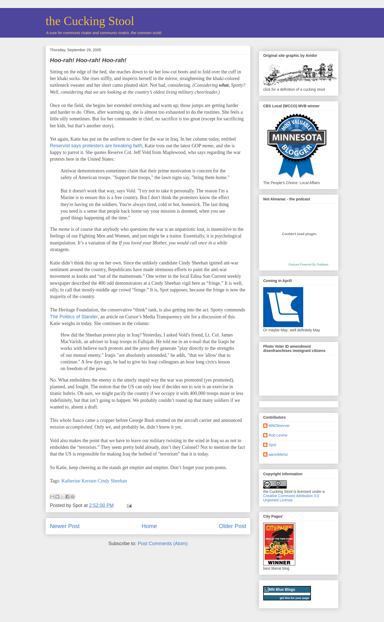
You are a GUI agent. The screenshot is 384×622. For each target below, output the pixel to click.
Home (149, 526)
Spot (272, 445)
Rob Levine (278, 435)
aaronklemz (278, 454)
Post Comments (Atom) (163, 543)
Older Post (232, 526)
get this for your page (294, 598)
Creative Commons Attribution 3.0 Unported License (291, 498)
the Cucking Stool (90, 21)
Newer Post (65, 526)
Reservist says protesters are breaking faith (96, 145)
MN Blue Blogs (282, 589)
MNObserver (279, 425)
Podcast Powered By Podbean (308, 264)
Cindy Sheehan (112, 481)
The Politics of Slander (74, 316)
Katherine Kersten (78, 481)
